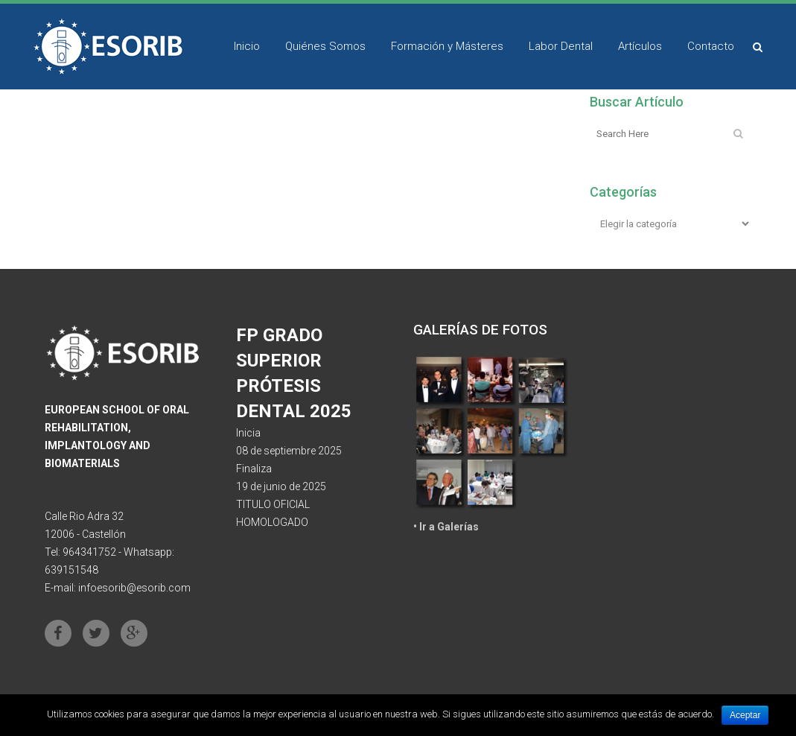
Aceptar (745, 715)
